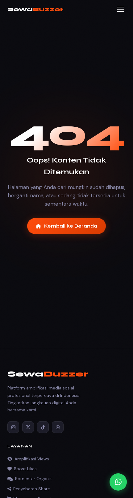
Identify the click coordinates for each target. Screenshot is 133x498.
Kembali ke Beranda (66, 226)
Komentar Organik (29, 478)
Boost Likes (22, 468)
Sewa (35, 9)
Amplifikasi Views (28, 459)
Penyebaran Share (28, 489)
